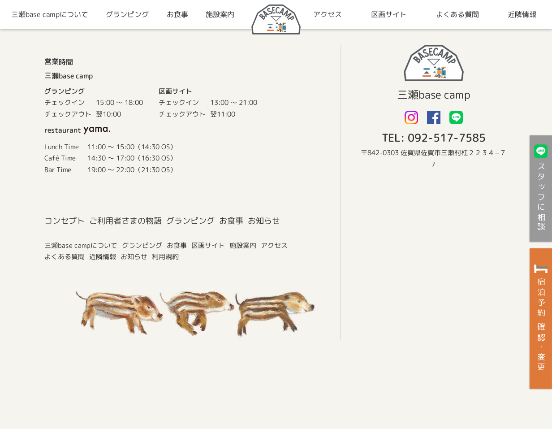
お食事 (231, 220)
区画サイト (207, 245)
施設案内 (242, 245)
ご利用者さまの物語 (125, 220)
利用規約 (164, 256)
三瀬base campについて (80, 245)
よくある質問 (64, 256)
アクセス (273, 245)
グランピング (190, 220)
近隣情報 (102, 256)
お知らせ (263, 220)
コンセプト (64, 220)
